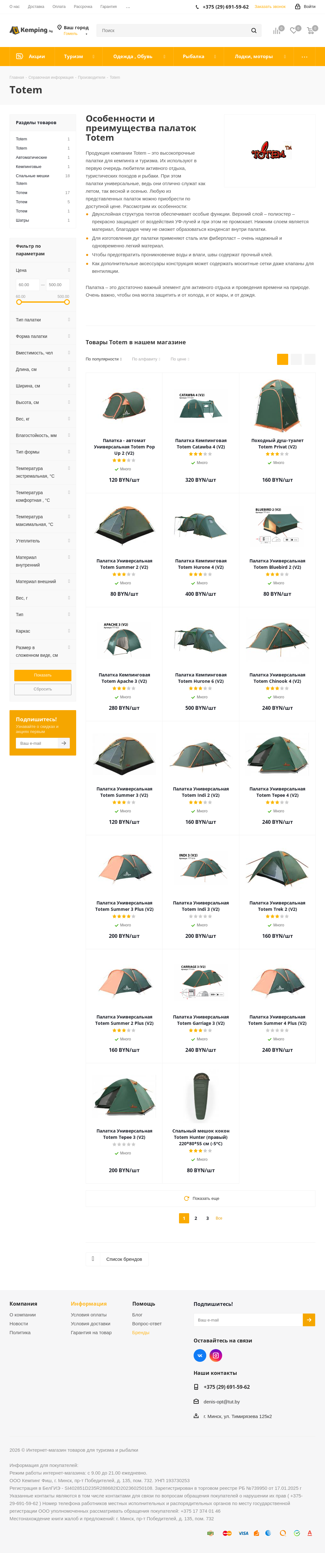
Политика (20, 1332)
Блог (137, 1314)
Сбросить (43, 689)
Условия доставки (90, 1323)
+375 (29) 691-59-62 (227, 1386)
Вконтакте (200, 1355)
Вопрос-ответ (147, 1323)
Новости (19, 1323)
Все (219, 1218)
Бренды (140, 1332)
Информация (89, 1303)
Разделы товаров (36, 122)
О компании (23, 1314)
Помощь (143, 1303)
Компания (23, 1303)
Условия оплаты (89, 1314)
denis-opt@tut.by (222, 1401)
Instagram (215, 1355)
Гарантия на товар (91, 1332)
